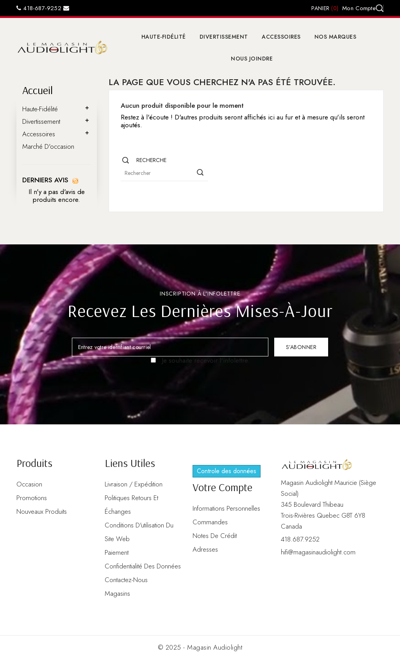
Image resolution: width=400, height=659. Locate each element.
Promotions (31, 497)
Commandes (210, 522)
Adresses (205, 549)
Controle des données (226, 471)
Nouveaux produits (41, 511)
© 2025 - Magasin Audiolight (200, 647)
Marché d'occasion (48, 146)
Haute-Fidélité (163, 37)
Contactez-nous (126, 579)
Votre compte (222, 487)
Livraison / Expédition (133, 484)
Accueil (37, 90)
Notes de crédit (215, 535)
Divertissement (224, 37)
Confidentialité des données (143, 566)
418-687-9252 (38, 8)
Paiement (117, 552)
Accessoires (281, 37)
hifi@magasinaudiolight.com (318, 552)
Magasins (117, 593)
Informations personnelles (226, 508)
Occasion (29, 484)
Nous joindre (252, 58)
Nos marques (335, 37)
